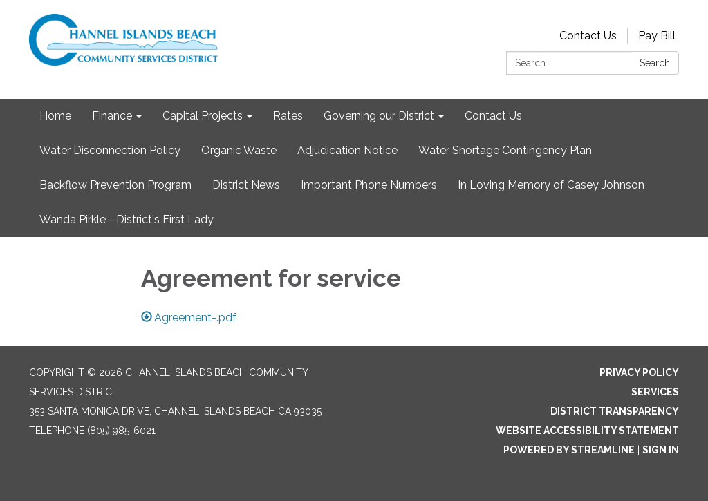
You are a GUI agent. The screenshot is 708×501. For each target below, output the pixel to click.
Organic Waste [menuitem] (239, 150)
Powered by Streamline (569, 449)
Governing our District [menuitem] (379, 115)
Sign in (660, 449)
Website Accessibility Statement (587, 430)
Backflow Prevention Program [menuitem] (115, 184)
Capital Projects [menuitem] (202, 115)
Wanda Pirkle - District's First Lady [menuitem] (126, 219)
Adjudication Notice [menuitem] (347, 150)
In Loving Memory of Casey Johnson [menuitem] (551, 184)
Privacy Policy (639, 372)
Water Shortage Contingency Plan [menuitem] (505, 150)
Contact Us (588, 35)
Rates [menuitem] (288, 115)
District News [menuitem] (246, 184)
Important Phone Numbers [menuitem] (369, 184)
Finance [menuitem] (112, 115)
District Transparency (614, 411)
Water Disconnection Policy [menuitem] (109, 150)
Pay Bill (657, 35)
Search (655, 62)
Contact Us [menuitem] (493, 115)
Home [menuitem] (55, 115)
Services (655, 391)
